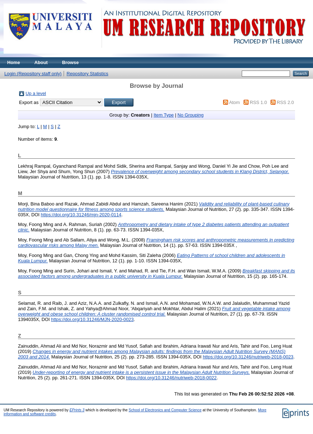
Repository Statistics (87, 73)
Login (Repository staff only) (33, 73)
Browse (70, 62)
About (41, 62)
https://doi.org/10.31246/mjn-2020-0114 (81, 214)
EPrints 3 (77, 410)
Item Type (164, 115)
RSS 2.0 (285, 102)
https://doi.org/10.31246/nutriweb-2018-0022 (171, 377)
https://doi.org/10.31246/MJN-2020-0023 (92, 319)
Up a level (36, 93)
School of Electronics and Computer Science (165, 410)
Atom (234, 102)
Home (13, 62)
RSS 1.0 (258, 102)
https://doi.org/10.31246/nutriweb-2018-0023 (248, 357)
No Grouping (190, 115)
